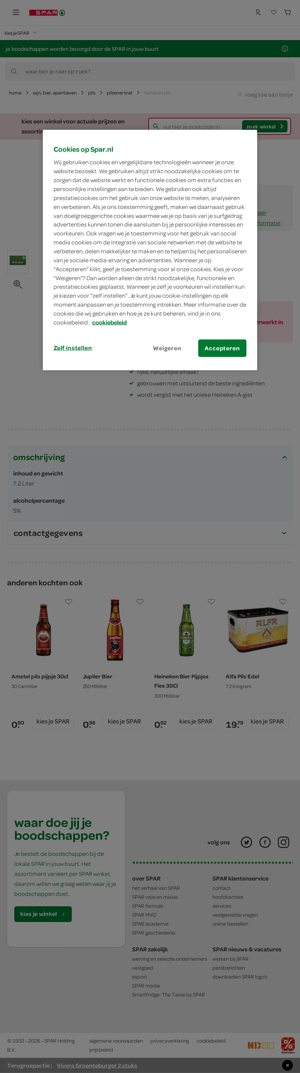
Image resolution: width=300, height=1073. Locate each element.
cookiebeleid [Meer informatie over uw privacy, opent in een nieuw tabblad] (109, 322)
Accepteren (222, 348)
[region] (150, 250)
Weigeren (167, 348)
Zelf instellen (73, 347)
